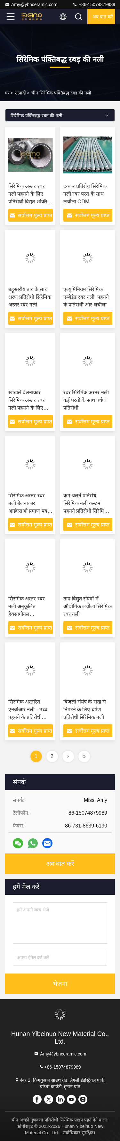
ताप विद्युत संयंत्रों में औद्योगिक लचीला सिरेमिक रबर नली (87, 606)
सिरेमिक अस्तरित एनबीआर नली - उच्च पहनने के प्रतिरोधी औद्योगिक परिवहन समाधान (27, 717)
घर (7, 92)
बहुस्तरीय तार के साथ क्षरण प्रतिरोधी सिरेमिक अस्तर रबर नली (29, 297)
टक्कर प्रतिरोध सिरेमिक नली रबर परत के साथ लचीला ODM (85, 193)
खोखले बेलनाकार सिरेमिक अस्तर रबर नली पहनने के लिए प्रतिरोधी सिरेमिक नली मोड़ (28, 408)
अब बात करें (102, 16)
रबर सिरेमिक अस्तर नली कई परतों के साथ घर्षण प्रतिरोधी (86, 400)
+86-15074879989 (93, 4)
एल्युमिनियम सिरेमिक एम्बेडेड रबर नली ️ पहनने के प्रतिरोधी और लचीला (86, 297)
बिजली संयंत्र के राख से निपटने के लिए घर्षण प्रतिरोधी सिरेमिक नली (84, 709)
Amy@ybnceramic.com (31, 4)
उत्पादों (20, 92)
